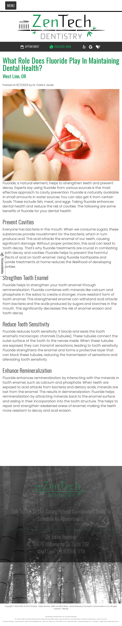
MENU (10, 5)
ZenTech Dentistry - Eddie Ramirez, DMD (39, 606)
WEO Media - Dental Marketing (71, 606)
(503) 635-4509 (60, 47)
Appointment (30, 47)
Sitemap (65, 609)
